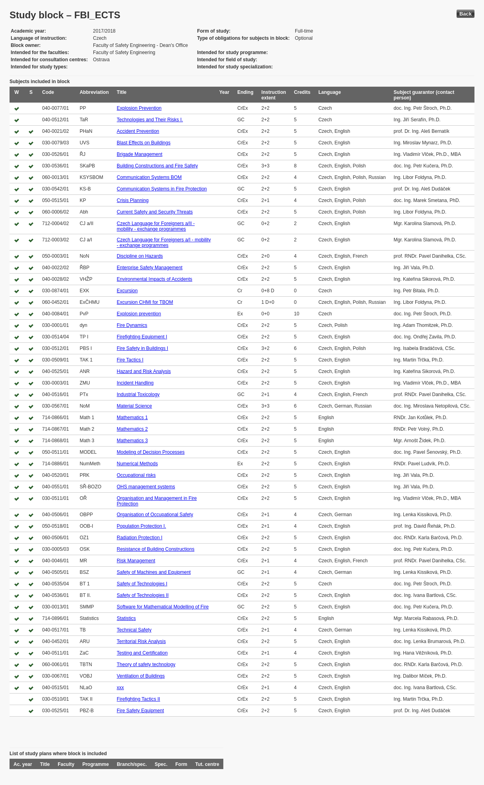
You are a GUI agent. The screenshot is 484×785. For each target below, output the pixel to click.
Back (465, 14)
